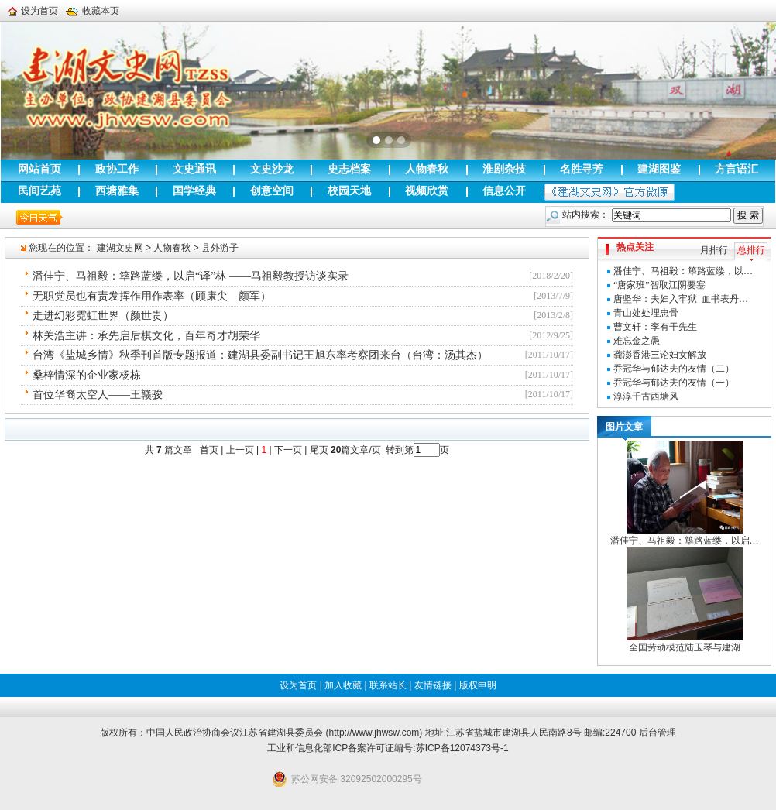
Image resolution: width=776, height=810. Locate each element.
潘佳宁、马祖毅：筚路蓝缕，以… (683, 271)
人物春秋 (172, 247)
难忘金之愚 (636, 340)
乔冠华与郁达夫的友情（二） (673, 368)
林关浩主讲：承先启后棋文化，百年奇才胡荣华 (146, 336)
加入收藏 (343, 685)
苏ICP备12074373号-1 (462, 748)
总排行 (751, 250)
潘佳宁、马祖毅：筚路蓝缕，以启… (684, 540)
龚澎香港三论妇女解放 (659, 354)
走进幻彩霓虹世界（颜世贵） (103, 315)
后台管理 (657, 732)
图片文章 (624, 426)
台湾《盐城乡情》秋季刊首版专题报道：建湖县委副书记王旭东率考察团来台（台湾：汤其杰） (260, 355)
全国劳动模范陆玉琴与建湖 (684, 647)
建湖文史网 (120, 247)
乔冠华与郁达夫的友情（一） (673, 382)
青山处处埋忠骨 (645, 312)
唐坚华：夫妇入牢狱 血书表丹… (680, 298)
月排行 (714, 250)
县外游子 (220, 247)
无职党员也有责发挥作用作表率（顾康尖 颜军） (152, 296)
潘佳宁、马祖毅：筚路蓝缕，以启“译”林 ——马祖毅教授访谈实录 (191, 276)
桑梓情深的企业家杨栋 (87, 375)
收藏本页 (92, 10)
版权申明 (477, 685)
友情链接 (433, 685)
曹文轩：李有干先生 (655, 326)
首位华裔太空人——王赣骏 (98, 394)
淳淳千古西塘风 (645, 396)
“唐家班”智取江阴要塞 (659, 285)
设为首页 (33, 10)
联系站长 (388, 685)
